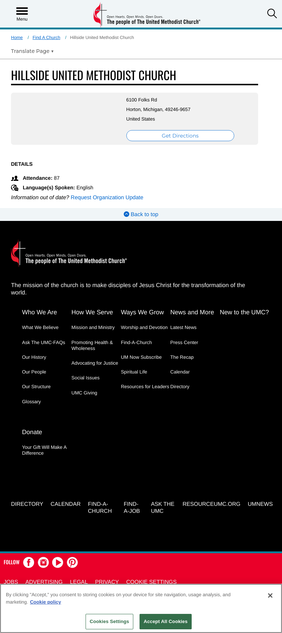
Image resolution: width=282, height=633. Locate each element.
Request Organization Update (107, 197)
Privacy (107, 582)
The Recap (182, 357)
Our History (34, 357)
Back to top (141, 214)
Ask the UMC (162, 507)
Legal (79, 582)
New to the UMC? (244, 312)
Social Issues (86, 377)
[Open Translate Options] (32, 51)
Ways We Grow (142, 312)
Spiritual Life (134, 372)
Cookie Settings (151, 582)
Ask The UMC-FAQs (43, 342)
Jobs (11, 582)
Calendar (180, 372)
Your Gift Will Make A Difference (44, 450)
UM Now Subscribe (141, 357)
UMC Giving (84, 393)
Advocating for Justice (95, 363)
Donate (32, 432)
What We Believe (40, 327)
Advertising (43, 582)
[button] (272, 14)
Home (17, 37)
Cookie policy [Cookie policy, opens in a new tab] (45, 602)
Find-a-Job (132, 507)
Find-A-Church (136, 342)
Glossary (31, 401)
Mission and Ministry (93, 327)
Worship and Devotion (144, 327)
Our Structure (36, 386)
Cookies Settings (109, 621)
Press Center (184, 342)
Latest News (183, 327)
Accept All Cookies (166, 621)
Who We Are (39, 312)
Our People (34, 372)
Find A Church (46, 37)
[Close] (270, 595)
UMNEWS (260, 504)
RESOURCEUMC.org (211, 504)
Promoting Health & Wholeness (92, 345)
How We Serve (92, 312)
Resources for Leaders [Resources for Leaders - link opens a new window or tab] (145, 386)
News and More (192, 312)
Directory (179, 386)
